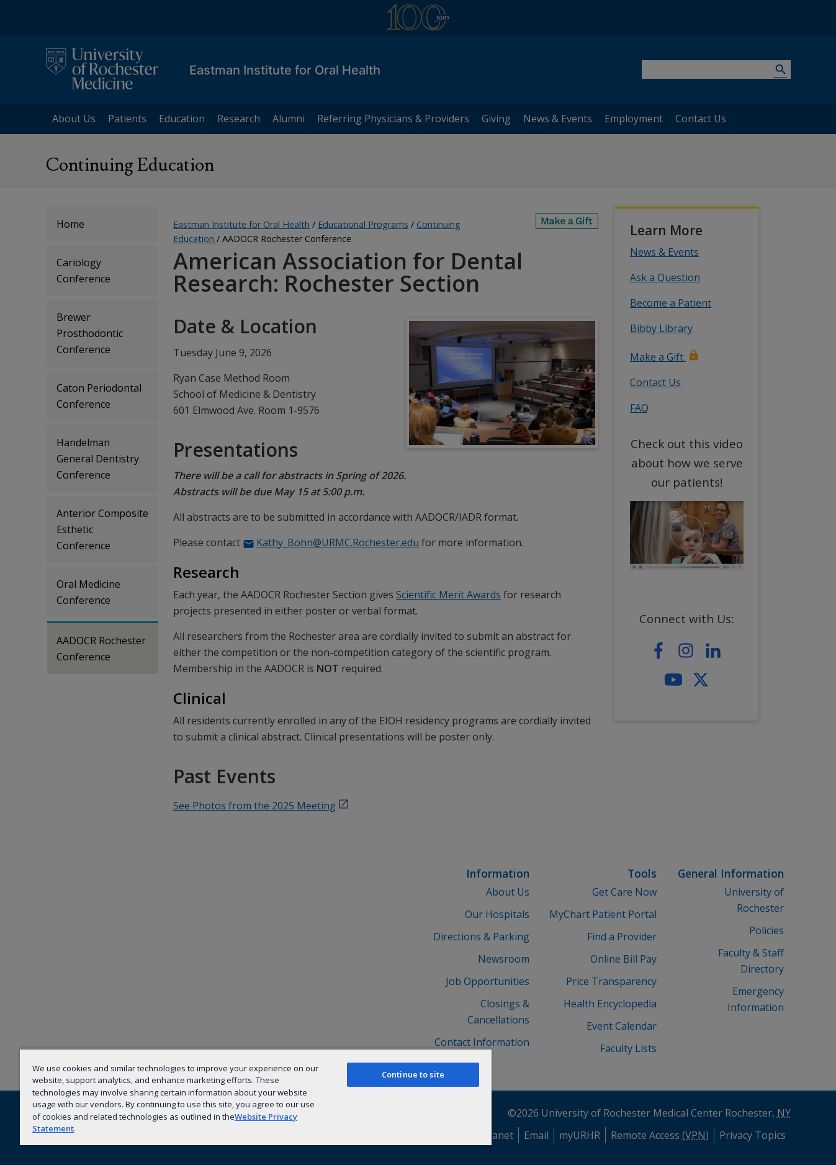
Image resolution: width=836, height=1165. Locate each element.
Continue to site (413, 1074)
